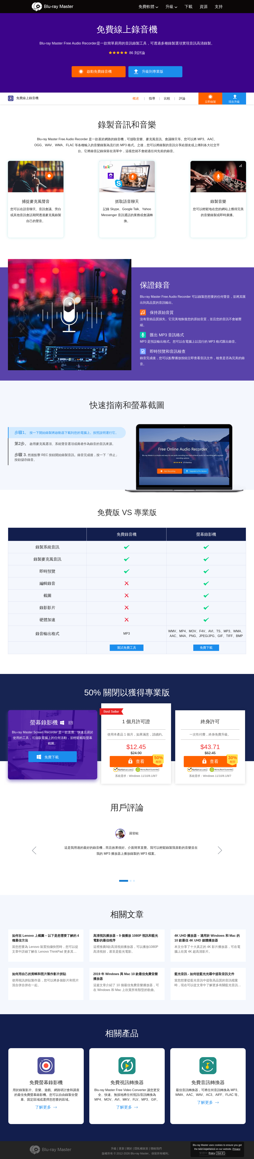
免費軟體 (146, 6)
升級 (169, 6)
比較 (167, 98)
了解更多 (46, 1107)
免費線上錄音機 (23, 98)
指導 (152, 98)
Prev (35, 850)
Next (219, 850)
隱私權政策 (141, 1148)
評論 (182, 98)
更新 (121, 1148)
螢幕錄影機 (206, 534)
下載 (188, 6)
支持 (219, 6)
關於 (129, 1148)
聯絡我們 (156, 1148)
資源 (204, 6)
